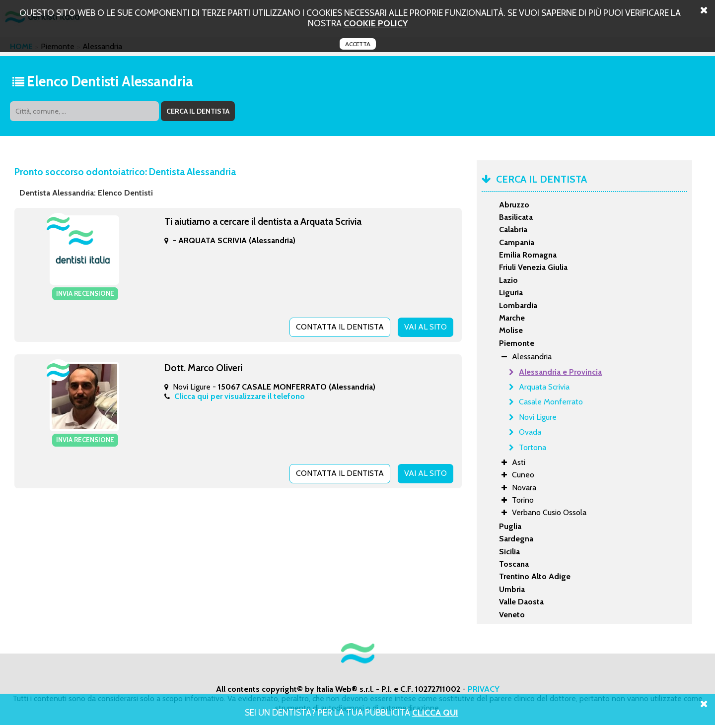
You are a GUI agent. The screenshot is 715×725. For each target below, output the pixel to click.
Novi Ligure (538, 417)
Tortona (532, 447)
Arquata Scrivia (544, 387)
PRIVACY (484, 689)
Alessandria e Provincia (560, 372)
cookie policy (376, 23)
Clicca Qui (435, 712)
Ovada (530, 432)
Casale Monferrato (551, 401)
